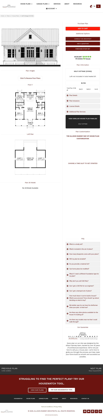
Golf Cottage (82, 124)
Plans (8, 16)
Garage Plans (43, 398)
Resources (73, 398)
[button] (83, 58)
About (64, 398)
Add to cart (83, 29)
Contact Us (85, 398)
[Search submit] (98, 6)
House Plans (15, 16)
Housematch (18, 398)
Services (55, 398)
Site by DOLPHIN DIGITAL (51, 415)
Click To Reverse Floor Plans (30, 78)
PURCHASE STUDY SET (83, 49)
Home (2, 16)
